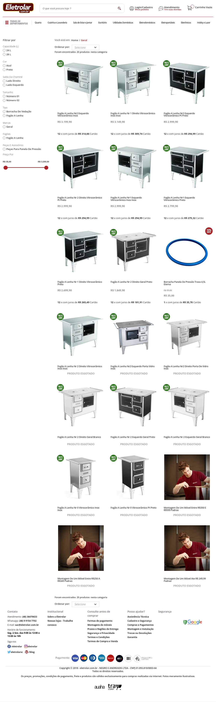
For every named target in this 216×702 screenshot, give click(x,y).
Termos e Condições (99, 637)
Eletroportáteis (168, 23)
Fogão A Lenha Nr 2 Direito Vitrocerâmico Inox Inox (80, 367)
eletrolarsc (17, 652)
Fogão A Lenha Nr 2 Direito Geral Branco (79, 437)
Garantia (132, 637)
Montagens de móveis (100, 624)
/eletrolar (16, 646)
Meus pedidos (142, 9)
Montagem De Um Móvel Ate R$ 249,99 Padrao (185, 580)
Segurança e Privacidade (101, 633)
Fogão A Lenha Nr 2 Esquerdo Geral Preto (133, 437)
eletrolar (32, 646)
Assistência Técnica (138, 616)
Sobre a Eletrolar (56, 616)
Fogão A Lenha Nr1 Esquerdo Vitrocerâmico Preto (179, 199)
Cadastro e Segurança (139, 620)
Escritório (102, 23)
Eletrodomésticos (147, 23)
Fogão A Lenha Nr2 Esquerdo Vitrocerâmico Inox (73, 114)
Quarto (38, 23)
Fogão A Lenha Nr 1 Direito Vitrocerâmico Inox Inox (133, 114)
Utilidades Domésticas (123, 23)
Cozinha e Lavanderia (57, 23)
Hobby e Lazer (203, 23)
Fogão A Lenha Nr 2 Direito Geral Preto (131, 281)
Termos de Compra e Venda (103, 641)
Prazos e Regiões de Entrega (103, 629)
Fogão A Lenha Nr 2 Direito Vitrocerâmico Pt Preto (80, 199)
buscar (119, 8)
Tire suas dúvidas (172, 9)
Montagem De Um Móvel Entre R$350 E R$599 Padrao (185, 509)
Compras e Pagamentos (140, 624)
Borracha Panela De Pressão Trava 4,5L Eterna (185, 283)
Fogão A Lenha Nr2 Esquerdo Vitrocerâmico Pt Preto (179, 114)
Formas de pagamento (100, 620)
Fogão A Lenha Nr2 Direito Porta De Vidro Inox (186, 367)
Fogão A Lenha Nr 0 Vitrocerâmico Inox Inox (78, 509)
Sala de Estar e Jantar (82, 23)
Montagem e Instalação (140, 629)
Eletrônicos (186, 23)
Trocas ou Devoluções (139, 633)
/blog (31, 652)
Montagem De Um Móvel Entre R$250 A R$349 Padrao (79, 580)
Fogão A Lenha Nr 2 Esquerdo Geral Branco (187, 437)
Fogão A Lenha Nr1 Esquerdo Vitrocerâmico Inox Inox (126, 199)
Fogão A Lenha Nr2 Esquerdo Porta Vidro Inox (133, 367)
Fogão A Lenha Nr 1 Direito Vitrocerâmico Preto (80, 283)
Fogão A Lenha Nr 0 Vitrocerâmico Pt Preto (133, 507)
